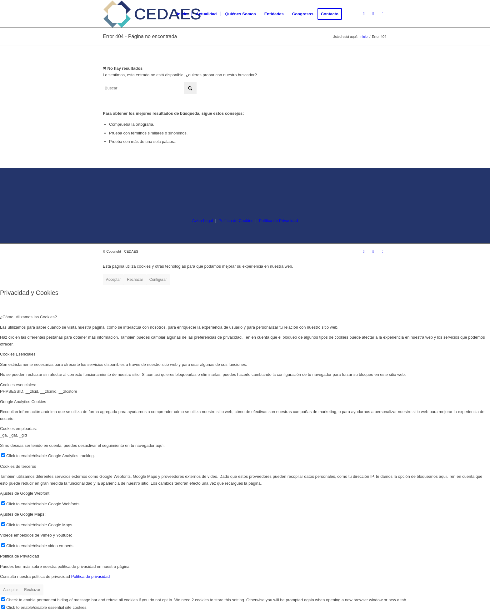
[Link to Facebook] (373, 13)
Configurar (158, 279)
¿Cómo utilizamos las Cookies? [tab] (28, 317)
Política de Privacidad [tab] (19, 556)
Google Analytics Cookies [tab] (23, 401)
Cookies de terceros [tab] (18, 466)
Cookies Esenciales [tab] (17, 354)
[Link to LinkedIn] (382, 13)
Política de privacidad (90, 576)
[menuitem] (182, 14)
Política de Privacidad (278, 220)
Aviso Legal (202, 220)
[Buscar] (150, 88)
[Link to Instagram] (363, 13)
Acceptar (113, 279)
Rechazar (135, 279)
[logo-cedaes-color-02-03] (152, 14)
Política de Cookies (235, 220)
